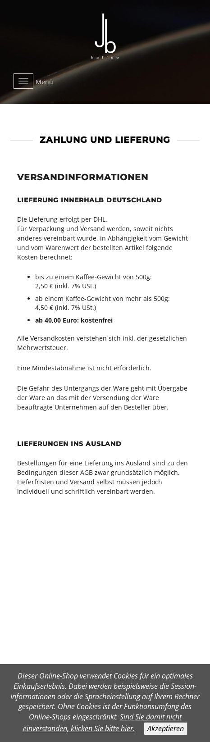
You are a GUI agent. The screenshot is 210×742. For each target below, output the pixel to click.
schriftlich (80, 491)
